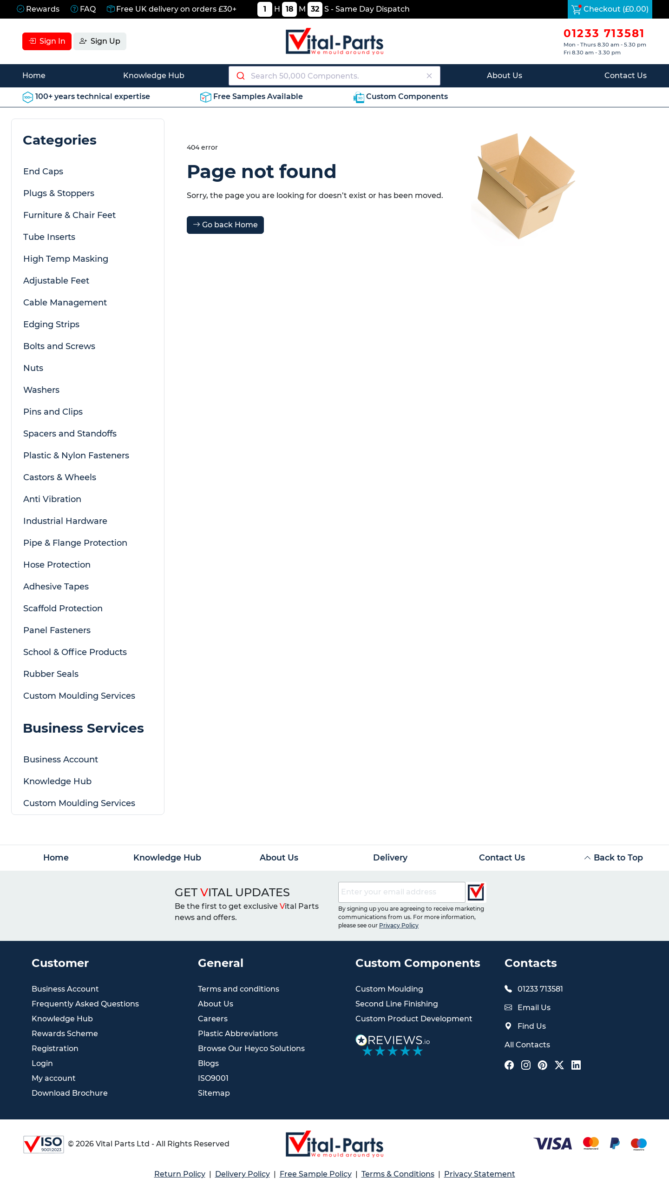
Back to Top (613, 857)
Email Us (534, 1007)
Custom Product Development (413, 1018)
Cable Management (65, 303)
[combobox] (334, 76)
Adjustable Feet (56, 281)
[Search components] (335, 75)
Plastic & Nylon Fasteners (76, 455)
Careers (213, 1018)
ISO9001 (213, 1078)
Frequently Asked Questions (85, 1003)
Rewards (38, 9)
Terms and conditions (238, 989)
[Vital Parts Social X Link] (559, 1066)
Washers (41, 390)
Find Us (532, 1026)
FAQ (83, 9)
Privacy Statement (479, 1174)
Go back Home (225, 224)
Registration (55, 1048)
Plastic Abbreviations (238, 1033)
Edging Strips (51, 324)
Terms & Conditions (397, 1174)
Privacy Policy (399, 925)
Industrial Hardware (65, 521)
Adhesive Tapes (56, 587)
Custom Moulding (389, 989)
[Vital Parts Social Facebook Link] (509, 1066)
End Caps (43, 171)
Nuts (33, 368)
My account (54, 1078)
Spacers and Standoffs (70, 434)
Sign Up (99, 41)
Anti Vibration (52, 499)
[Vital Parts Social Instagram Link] (526, 1066)
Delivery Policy (242, 1174)
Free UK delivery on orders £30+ (171, 9)
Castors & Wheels (59, 477)
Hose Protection (57, 565)
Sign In (47, 41)
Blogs (208, 1063)
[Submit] (240, 75)
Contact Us (625, 75)
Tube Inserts (49, 237)
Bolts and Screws (59, 346)
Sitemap (214, 1093)
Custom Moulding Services (79, 696)
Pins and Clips (53, 412)
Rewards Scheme (65, 1033)
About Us (504, 75)
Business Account (60, 759)
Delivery (390, 857)
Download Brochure (70, 1093)
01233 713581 (604, 33)
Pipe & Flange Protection (75, 543)
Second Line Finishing (396, 1003)
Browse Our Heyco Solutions (251, 1048)
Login (42, 1063)
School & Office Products (75, 652)
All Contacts (527, 1044)
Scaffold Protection (63, 608)
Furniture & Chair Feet (69, 215)
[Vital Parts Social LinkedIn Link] (576, 1066)
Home (34, 75)
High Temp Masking (65, 259)
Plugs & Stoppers (58, 193)
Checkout (610, 9)
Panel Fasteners (57, 630)
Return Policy (179, 1174)
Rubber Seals (51, 674)
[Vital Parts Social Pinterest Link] (542, 1066)
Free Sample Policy (316, 1174)
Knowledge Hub (153, 75)
